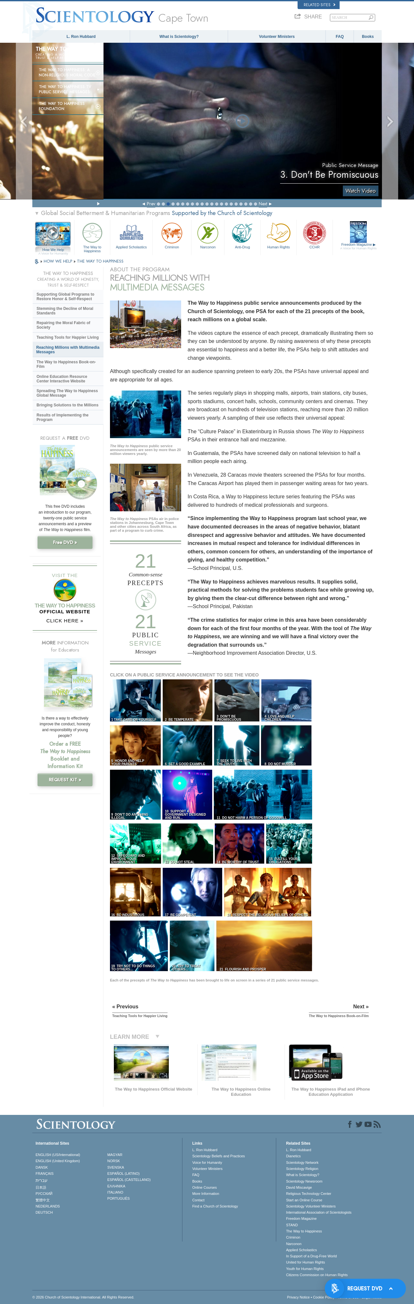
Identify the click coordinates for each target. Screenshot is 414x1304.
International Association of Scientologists (318, 1212)
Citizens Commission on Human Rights (317, 1275)
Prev (151, 203)
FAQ (340, 36)
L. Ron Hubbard (81, 36)
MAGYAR (115, 1155)
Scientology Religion (302, 1169)
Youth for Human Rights (304, 1269)
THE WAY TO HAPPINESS (100, 261)
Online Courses (204, 1187)
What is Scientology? (179, 36)
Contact (198, 1200)
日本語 (41, 1187)
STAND (292, 1225)
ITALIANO (115, 1192)
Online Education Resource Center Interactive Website (62, 378)
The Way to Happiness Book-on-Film (66, 364)
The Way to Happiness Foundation (62, 106)
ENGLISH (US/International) (58, 1155)
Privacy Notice (298, 1297)
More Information (205, 1194)
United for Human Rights (305, 1262)
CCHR (314, 235)
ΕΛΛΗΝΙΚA (116, 1186)
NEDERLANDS (48, 1206)
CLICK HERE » (64, 620)
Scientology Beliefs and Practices (218, 1156)
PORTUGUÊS (118, 1198)
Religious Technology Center (308, 1194)
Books (368, 36)
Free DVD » (65, 542)
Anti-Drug (242, 235)
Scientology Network (302, 1162)
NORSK (113, 1161)
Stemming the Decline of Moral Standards (65, 310)
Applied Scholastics (131, 235)
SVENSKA (115, 1167)
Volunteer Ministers (277, 36)
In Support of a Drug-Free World (311, 1256)
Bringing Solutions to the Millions (67, 405)
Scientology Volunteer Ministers (310, 1206)
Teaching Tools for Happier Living (68, 337)
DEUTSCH (44, 1212)
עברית (42, 1180)
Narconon (208, 235)
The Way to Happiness (92, 236)
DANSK (42, 1167)
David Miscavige (299, 1187)
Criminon (172, 235)
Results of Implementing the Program (63, 417)
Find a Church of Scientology (215, 1206)
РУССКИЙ (44, 1194)
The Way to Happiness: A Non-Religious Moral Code (67, 72)
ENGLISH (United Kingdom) (58, 1161)
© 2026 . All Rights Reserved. (83, 1297)
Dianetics (293, 1156)
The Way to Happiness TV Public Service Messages (65, 89)
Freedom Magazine (358, 246)
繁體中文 (43, 1200)
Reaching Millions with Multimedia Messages (67, 349)
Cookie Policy (324, 1297)
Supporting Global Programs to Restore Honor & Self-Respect (65, 296)
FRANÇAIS (45, 1173)
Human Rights (278, 235)
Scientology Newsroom (304, 1181)
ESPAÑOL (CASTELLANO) (129, 1180)
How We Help (53, 250)
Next (263, 203)
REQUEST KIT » (65, 780)
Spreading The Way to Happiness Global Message (67, 393)
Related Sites (319, 5)
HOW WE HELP (58, 261)
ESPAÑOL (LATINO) (123, 1173)
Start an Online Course (304, 1200)
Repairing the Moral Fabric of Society (63, 325)
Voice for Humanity (207, 1162)
